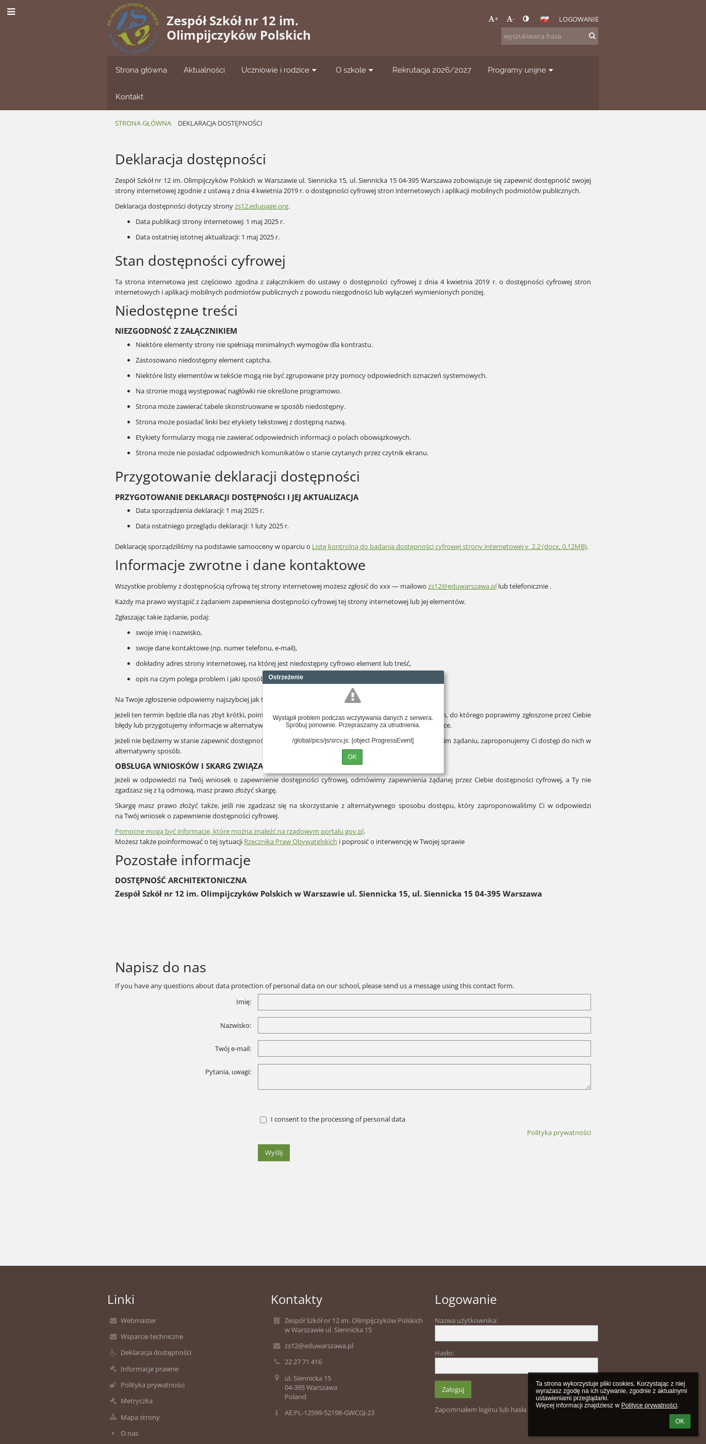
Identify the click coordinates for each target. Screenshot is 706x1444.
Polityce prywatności (649, 1405)
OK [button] (680, 1421)
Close (436, 677)
